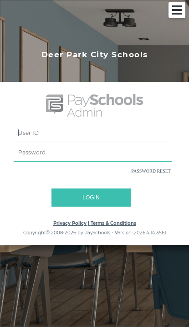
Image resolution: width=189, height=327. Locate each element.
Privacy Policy (70, 223)
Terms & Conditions (113, 223)
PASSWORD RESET (151, 170)
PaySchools (97, 233)
